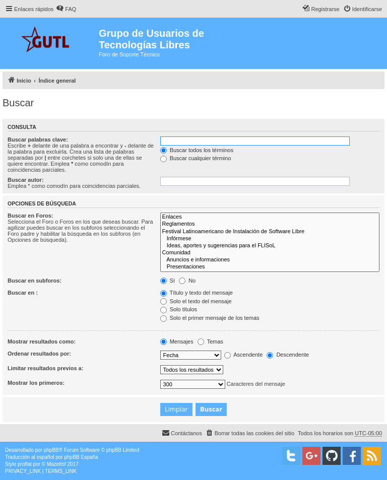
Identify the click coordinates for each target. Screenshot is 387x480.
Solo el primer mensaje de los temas (210, 318)
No (187, 281)
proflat (25, 464)
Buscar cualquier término (195, 158)
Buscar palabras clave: (38, 139)
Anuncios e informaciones (269, 259)
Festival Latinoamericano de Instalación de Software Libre (269, 231)
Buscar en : (23, 293)
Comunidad (269, 252)
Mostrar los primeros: (36, 383)
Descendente (288, 355)
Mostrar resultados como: (42, 341)
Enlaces (269, 217)
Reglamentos (269, 224)
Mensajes (177, 341)
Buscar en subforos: (34, 281)
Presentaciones (269, 266)
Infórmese (269, 238)
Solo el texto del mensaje (196, 301)
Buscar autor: (26, 180)
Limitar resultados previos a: (45, 368)
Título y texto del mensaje (196, 293)
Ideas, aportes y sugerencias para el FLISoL (269, 245)
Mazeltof (56, 464)
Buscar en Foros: (30, 216)
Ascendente (243, 355)
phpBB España (81, 457)
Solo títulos (178, 309)
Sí (167, 281)
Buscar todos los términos (197, 150)
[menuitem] (66, 9)
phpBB (51, 450)
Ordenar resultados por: (39, 354)
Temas (210, 341)
